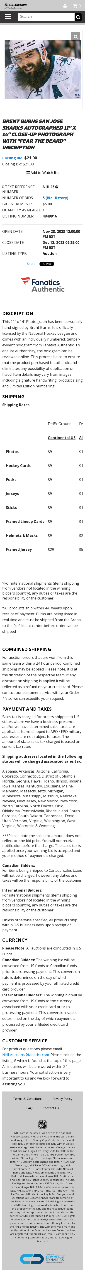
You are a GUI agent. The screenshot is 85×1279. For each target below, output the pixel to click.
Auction (50, 253)
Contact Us (51, 1108)
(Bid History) (57, 197)
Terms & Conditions (27, 1098)
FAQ (29, 1108)
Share (31, 263)
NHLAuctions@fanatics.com (25, 1054)
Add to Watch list (42, 172)
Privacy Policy (62, 1098)
